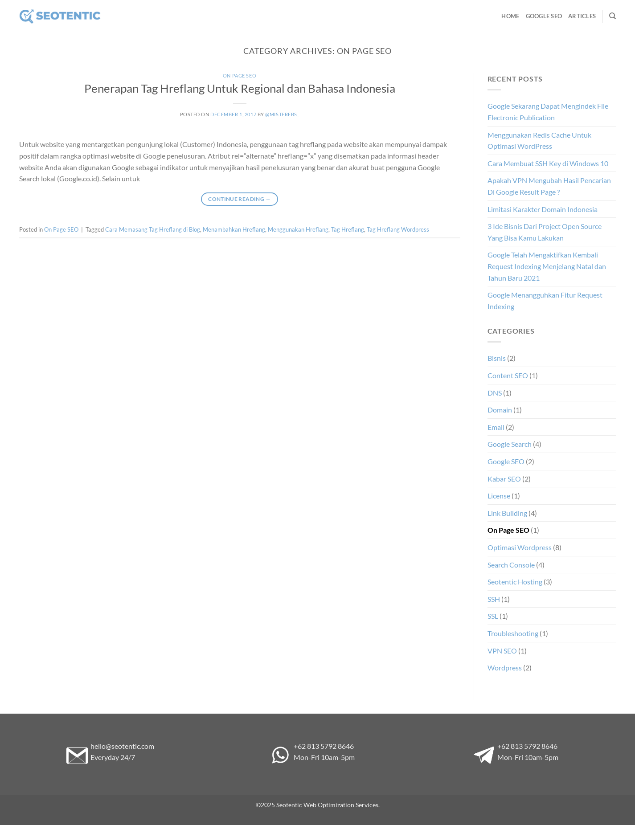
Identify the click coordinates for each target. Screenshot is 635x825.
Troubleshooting (513, 633)
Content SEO (508, 375)
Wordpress (505, 667)
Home (510, 16)
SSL (493, 616)
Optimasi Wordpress (520, 547)
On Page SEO (239, 75)
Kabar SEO (504, 478)
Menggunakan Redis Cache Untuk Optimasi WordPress (539, 141)
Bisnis (497, 358)
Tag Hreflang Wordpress (398, 229)
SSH (494, 599)
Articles (582, 16)
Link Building (507, 513)
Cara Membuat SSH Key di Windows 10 (548, 163)
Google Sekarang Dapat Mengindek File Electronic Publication (548, 112)
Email (496, 427)
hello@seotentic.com (122, 746)
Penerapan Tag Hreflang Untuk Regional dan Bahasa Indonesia (239, 88)
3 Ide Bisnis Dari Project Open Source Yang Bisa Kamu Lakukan (545, 232)
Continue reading (239, 199)
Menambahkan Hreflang (234, 229)
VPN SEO (502, 650)
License (499, 495)
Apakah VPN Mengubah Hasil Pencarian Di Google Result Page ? (549, 186)
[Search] (612, 16)
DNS (495, 392)
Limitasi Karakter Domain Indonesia (543, 209)
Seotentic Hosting (515, 581)
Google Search (510, 444)
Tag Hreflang (347, 229)
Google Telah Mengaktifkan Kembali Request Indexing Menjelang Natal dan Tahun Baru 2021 (547, 266)
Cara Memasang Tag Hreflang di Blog (152, 229)
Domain (500, 409)
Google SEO (544, 16)
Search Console (511, 564)
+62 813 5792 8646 (324, 746)
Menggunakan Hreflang (298, 229)
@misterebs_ (282, 114)
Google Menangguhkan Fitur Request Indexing (545, 300)
